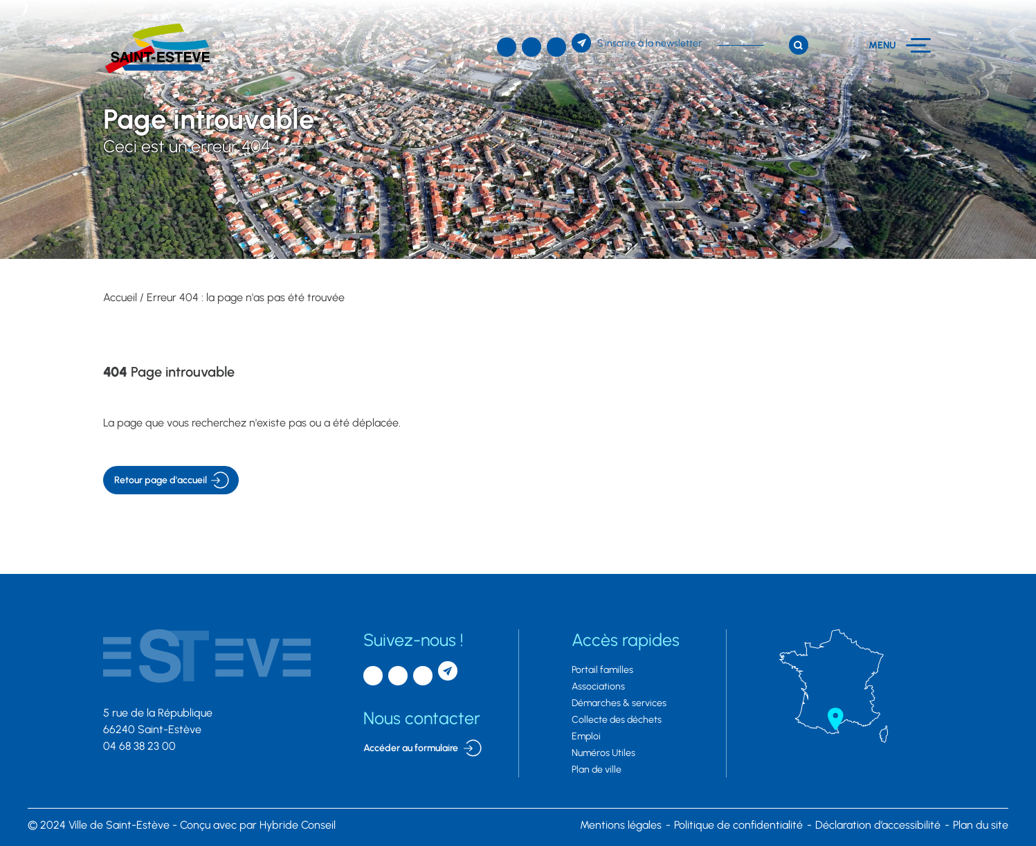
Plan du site (980, 824)
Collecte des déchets (617, 720)
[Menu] (900, 45)
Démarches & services (619, 703)
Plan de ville (596, 769)
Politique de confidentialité (738, 824)
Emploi (586, 736)
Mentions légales (621, 824)
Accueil (120, 297)
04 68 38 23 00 (139, 746)
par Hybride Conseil (258, 824)
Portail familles (602, 670)
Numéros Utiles (603, 753)
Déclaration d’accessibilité (877, 824)
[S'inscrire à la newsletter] (637, 43)
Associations (598, 686)
